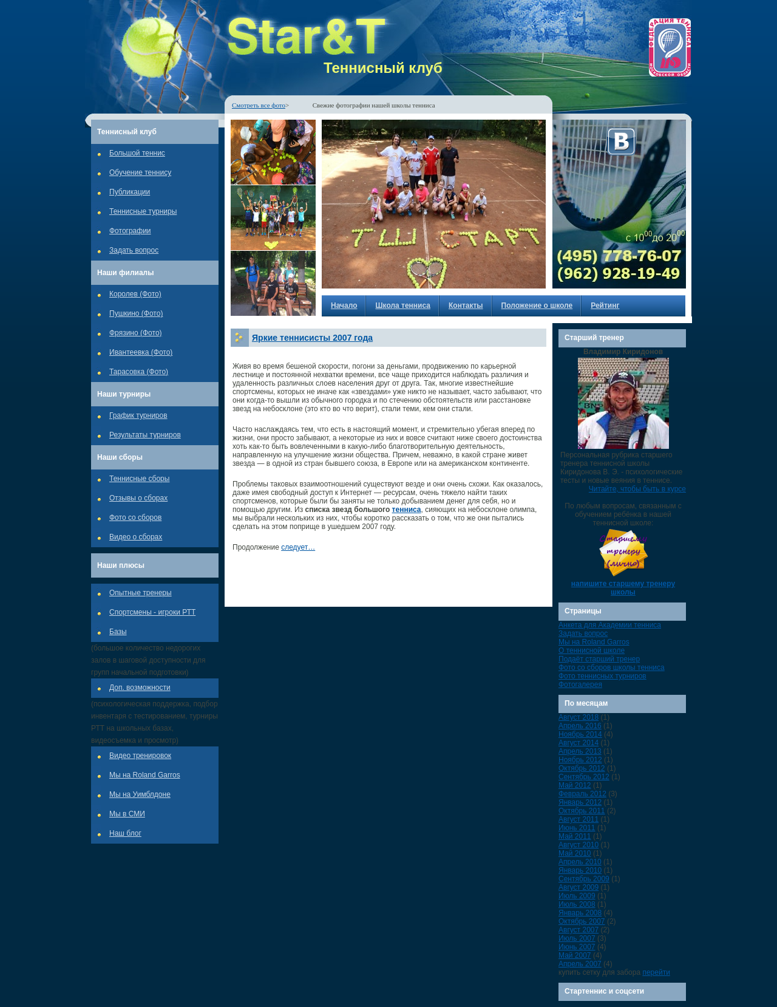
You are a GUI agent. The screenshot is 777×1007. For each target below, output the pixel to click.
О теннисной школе (591, 650)
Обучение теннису (140, 172)
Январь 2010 (580, 870)
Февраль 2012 (582, 794)
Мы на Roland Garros (144, 775)
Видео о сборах (135, 537)
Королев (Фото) (135, 294)
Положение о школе (537, 305)
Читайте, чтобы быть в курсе (637, 489)
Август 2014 (578, 743)
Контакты (466, 305)
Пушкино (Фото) (136, 313)
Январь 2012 (580, 802)
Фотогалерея (580, 684)
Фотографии (130, 231)
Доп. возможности (140, 687)
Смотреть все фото (258, 105)
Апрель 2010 (580, 862)
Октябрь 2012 (581, 768)
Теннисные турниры (143, 211)
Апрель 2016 (580, 726)
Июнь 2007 (576, 947)
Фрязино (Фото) (135, 333)
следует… (298, 547)
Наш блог (125, 833)
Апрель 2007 (580, 964)
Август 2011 (578, 819)
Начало (344, 305)
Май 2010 (574, 853)
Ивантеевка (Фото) (140, 352)
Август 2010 (578, 845)
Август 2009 (578, 887)
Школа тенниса (402, 305)
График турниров (138, 415)
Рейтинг (605, 305)
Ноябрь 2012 (580, 760)
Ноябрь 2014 (580, 734)
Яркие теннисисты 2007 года (312, 338)
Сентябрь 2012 (583, 777)
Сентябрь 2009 (583, 879)
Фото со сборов (135, 517)
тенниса (406, 509)
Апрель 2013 (580, 751)
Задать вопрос (133, 250)
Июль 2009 (576, 896)
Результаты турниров (145, 435)
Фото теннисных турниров (602, 676)
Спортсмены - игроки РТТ (152, 612)
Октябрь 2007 (581, 921)
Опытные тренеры (140, 593)
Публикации (129, 192)
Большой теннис (137, 153)
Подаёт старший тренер (599, 659)
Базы (118, 631)
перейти (656, 972)
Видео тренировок (140, 755)
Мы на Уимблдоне (140, 794)
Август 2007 (578, 930)
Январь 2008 (580, 913)
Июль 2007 (576, 938)
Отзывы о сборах (138, 498)
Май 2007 (574, 955)
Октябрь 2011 (581, 811)
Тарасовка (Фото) (138, 371)
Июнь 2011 (576, 828)
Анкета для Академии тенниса (609, 625)
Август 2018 (578, 717)
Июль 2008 (576, 904)
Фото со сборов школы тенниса (611, 667)
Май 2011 (574, 836)
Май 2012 (574, 785)
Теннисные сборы (139, 478)
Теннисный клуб (383, 68)
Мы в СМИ (127, 814)
